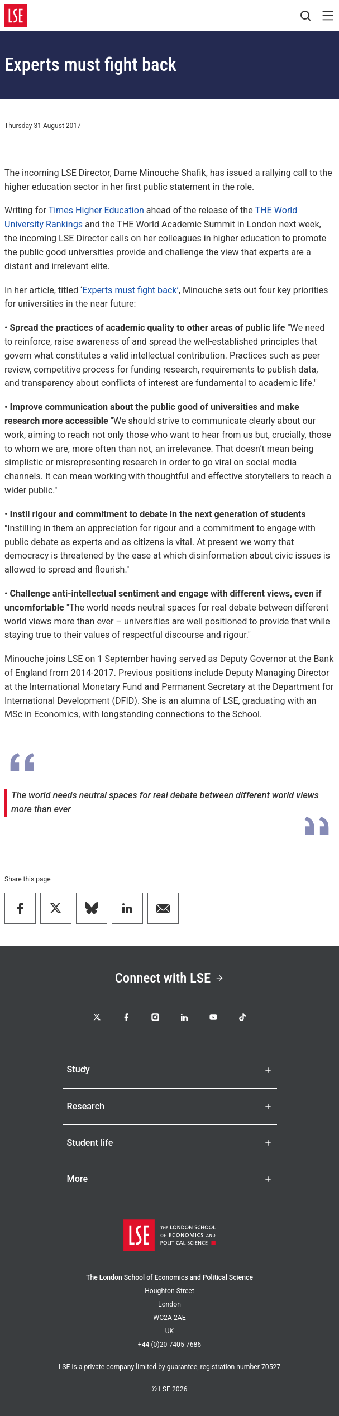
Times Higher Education (97, 210)
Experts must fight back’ (130, 290)
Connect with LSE (169, 978)
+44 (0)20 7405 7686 (169, 1344)
